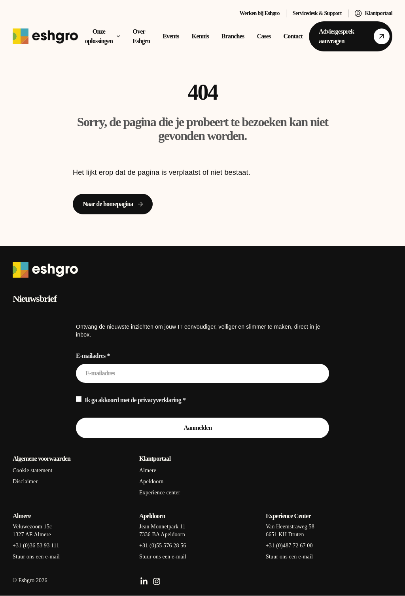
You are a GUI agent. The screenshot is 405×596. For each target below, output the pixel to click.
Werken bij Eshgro (259, 13)
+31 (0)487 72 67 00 (289, 546)
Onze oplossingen (102, 36)
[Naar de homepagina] (113, 204)
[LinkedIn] (144, 581)
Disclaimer (25, 481)
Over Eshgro (141, 36)
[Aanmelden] (202, 428)
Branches (232, 36)
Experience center (159, 493)
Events (171, 36)
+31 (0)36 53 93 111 (36, 546)
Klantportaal (373, 13)
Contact (293, 36)
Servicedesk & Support (317, 13)
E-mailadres (90, 355)
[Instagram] (156, 581)
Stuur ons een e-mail (36, 557)
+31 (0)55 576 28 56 (162, 546)
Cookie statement (32, 470)
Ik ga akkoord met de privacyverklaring (133, 400)
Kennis (200, 36)
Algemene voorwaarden (41, 458)
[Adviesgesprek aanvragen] (350, 36)
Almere (147, 470)
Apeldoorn (151, 481)
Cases (264, 36)
